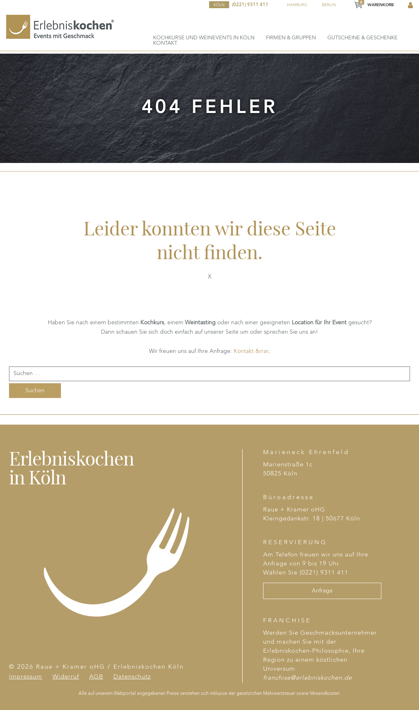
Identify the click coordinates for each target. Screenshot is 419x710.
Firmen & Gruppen (291, 38)
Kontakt (165, 43)
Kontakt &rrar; (252, 351)
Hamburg (297, 5)
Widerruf (65, 677)
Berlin (329, 5)
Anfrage (322, 591)
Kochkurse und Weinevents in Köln (204, 38)
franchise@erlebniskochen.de (307, 678)
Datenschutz (132, 677)
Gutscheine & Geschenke (362, 38)
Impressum (25, 677)
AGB (96, 677)
